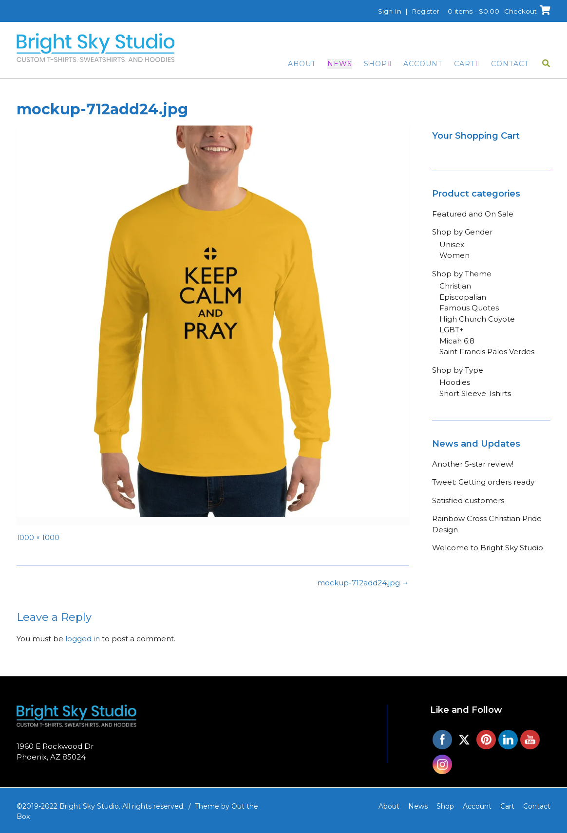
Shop (375, 63)
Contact (510, 63)
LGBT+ (451, 329)
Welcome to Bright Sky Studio (487, 547)
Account (422, 63)
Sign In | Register (405, 11)
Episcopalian (462, 297)
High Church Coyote (477, 319)
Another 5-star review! (472, 464)
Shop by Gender (462, 231)
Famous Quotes (469, 307)
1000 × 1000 (38, 537)
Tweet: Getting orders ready (483, 482)
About (302, 63)
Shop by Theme (461, 273)
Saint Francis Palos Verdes (486, 351)
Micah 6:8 (456, 340)
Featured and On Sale (472, 213)
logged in (82, 638)
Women (454, 255)
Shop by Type (457, 370)
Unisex (451, 244)
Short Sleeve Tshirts (475, 393)
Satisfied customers (468, 500)
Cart (464, 63)
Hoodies (454, 382)
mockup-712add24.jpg (363, 582)
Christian (455, 285)
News (339, 63)
